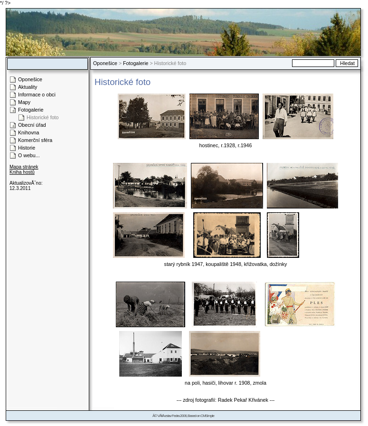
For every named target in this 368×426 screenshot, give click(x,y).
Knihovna (28, 132)
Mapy (24, 102)
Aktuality (27, 87)
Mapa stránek (23, 167)
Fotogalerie (135, 63)
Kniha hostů (22, 172)
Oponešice (105, 63)
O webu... (29, 155)
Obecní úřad (32, 125)
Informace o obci (37, 94)
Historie (26, 148)
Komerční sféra (35, 140)
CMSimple (207, 416)
